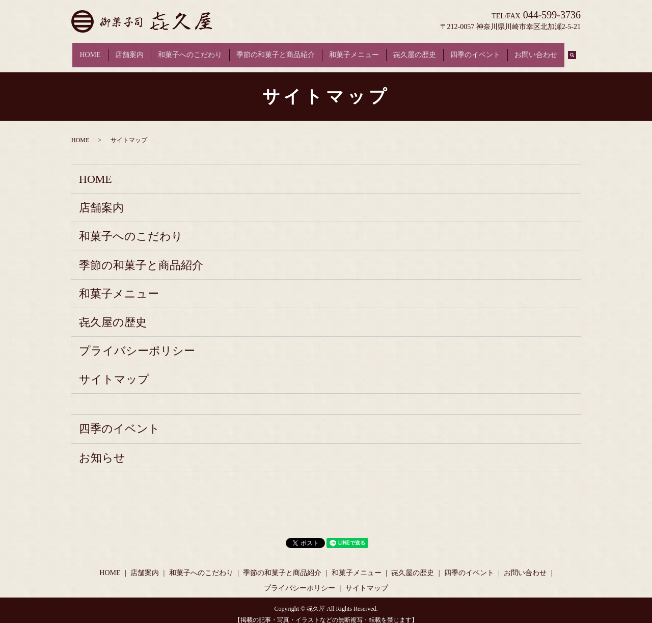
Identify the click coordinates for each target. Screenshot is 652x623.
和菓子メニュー (354, 50)
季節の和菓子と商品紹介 (275, 50)
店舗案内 (129, 50)
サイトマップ (114, 370)
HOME (89, 50)
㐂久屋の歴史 (414, 50)
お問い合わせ (535, 50)
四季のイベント (475, 50)
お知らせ (102, 448)
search (576, 51)
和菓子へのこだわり (190, 50)
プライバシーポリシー (137, 341)
